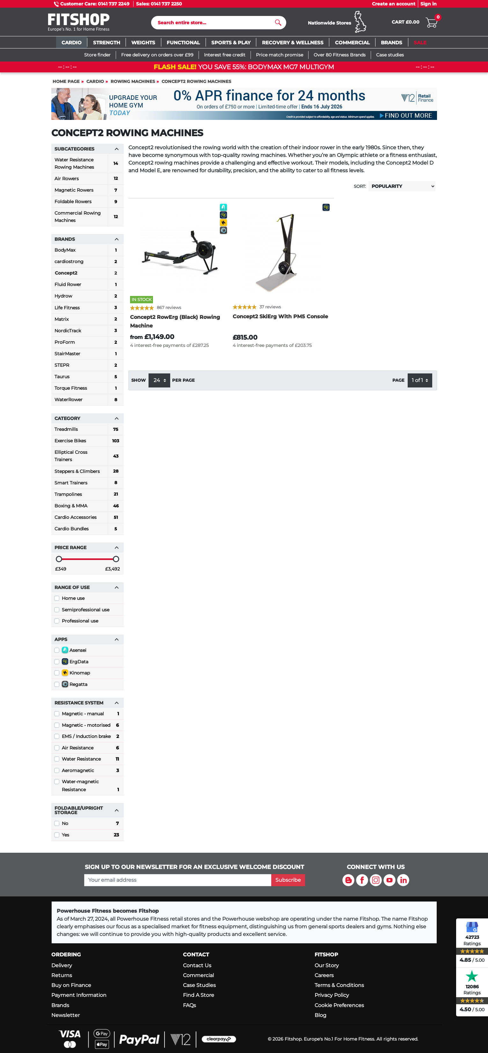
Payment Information (78, 995)
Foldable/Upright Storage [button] (87, 812)
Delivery (61, 965)
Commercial (198, 976)
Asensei (74, 651)
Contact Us (197, 965)
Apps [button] (87, 641)
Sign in (428, 4)
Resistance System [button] (87, 704)
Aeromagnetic (90, 772)
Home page (66, 82)
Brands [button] (87, 241)
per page (183, 381)
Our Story (327, 965)
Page (398, 381)
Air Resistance (90, 749)
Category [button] (87, 420)
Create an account (393, 4)
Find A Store (198, 995)
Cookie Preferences (339, 1005)
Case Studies (199, 986)
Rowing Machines (133, 82)
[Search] (216, 23)
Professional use (80, 622)
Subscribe (288, 880)
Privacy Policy (332, 995)
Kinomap (76, 674)
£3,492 (112, 570)
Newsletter (65, 1015)
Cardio (95, 82)
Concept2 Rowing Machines (196, 82)
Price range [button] (87, 549)
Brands (60, 1005)
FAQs (189, 1005)
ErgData (75, 662)
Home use (73, 600)
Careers (324, 976)
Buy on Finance (71, 986)
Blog (320, 1015)
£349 (60, 570)
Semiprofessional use (85, 611)
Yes (90, 836)
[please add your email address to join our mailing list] (178, 880)
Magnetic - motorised (90, 726)
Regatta (74, 685)
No (90, 825)
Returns (61, 976)
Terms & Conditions (339, 986)
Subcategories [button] (87, 150)
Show (138, 381)
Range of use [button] (87, 589)
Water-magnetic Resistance (90, 787)
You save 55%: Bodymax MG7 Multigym (244, 68)
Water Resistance (90, 760)
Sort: (360, 187)
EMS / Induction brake (90, 738)
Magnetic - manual (90, 715)
